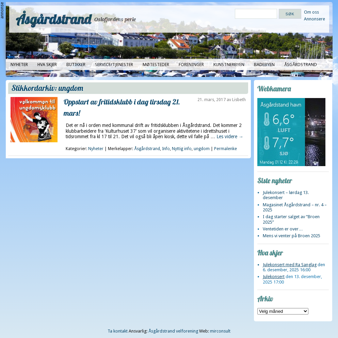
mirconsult (220, 331)
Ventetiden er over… (283, 228)
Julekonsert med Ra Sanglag (290, 264)
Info (166, 148)
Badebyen (264, 64)
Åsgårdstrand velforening (173, 331)
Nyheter (19, 64)
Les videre (229, 136)
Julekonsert (274, 276)
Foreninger (191, 64)
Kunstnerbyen (228, 64)
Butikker (75, 64)
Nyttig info (182, 148)
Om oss (311, 12)
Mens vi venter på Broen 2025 (291, 235)
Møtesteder (156, 64)
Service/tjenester (114, 64)
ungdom (202, 148)
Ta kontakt (118, 331)
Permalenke (225, 148)
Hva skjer (47, 64)
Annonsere (314, 18)
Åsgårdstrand (53, 19)
